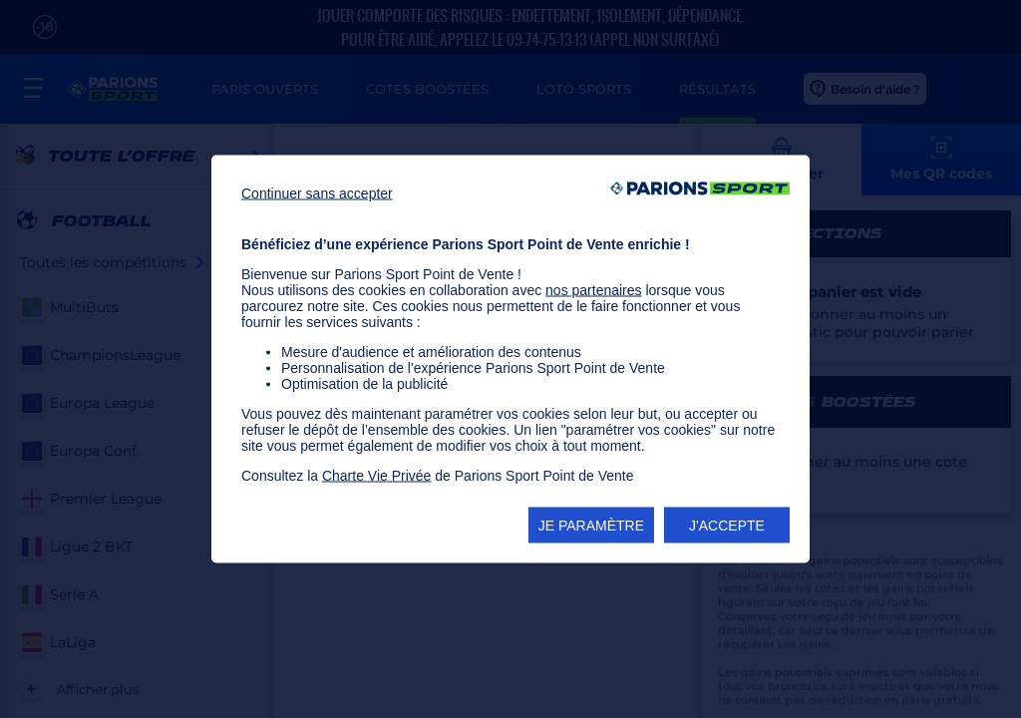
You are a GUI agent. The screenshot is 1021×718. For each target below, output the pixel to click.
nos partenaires (593, 290)
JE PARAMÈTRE (591, 526)
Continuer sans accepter (317, 193)
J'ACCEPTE (727, 526)
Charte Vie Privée (376, 476)
